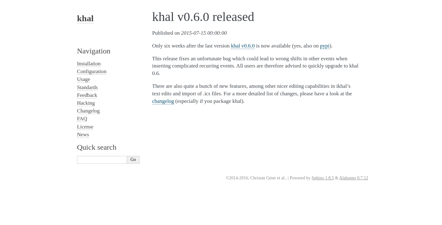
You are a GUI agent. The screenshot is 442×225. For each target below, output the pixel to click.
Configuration (91, 71)
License (85, 127)
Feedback (87, 95)
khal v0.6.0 (243, 46)
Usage (83, 79)
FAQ (82, 119)
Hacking (86, 103)
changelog (163, 101)
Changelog (88, 111)
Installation (89, 64)
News (83, 135)
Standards (87, 87)
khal (85, 18)
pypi (324, 46)
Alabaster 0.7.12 (353, 178)
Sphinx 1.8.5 (323, 178)
